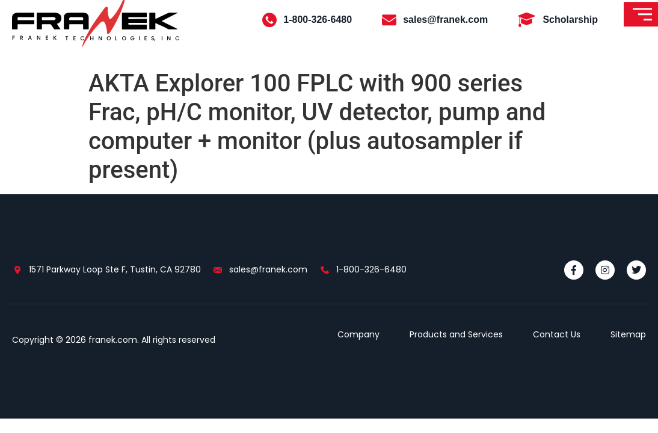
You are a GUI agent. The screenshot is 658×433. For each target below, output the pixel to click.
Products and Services (456, 334)
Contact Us (556, 334)
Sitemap (628, 334)
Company (358, 334)
